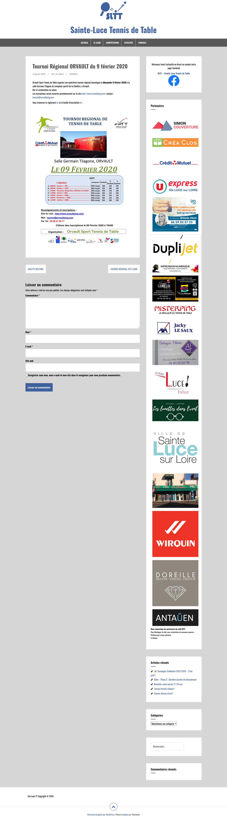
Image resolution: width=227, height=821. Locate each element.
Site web (29, 360)
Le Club (97, 42)
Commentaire (32, 295)
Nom (28, 332)
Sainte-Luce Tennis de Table (113, 29)
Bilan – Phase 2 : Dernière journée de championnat (175, 679)
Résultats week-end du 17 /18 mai (168, 684)
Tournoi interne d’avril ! (163, 693)
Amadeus (124, 814)
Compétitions (112, 42)
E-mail (29, 346)
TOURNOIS (74, 74)
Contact (142, 42)
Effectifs (128, 42)
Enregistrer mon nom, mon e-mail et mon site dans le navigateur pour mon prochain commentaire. (74, 375)
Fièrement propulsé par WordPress (100, 814)
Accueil (84, 42)
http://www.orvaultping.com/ (94, 93)
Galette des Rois (36, 269)
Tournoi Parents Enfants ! (164, 688)
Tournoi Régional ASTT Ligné (123, 269)
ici (57, 102)
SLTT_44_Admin (58, 74)
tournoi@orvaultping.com (43, 97)
